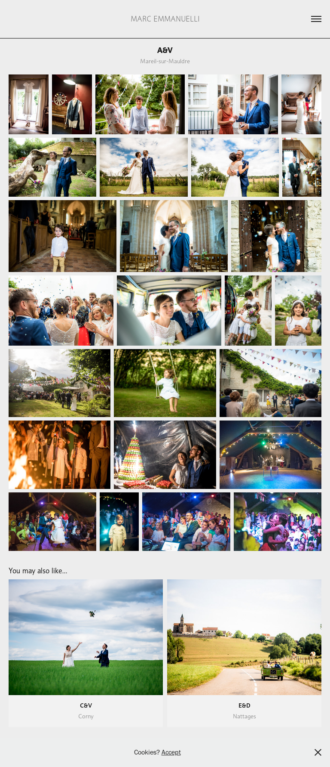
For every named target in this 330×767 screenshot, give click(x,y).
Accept (171, 752)
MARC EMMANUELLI (165, 19)
